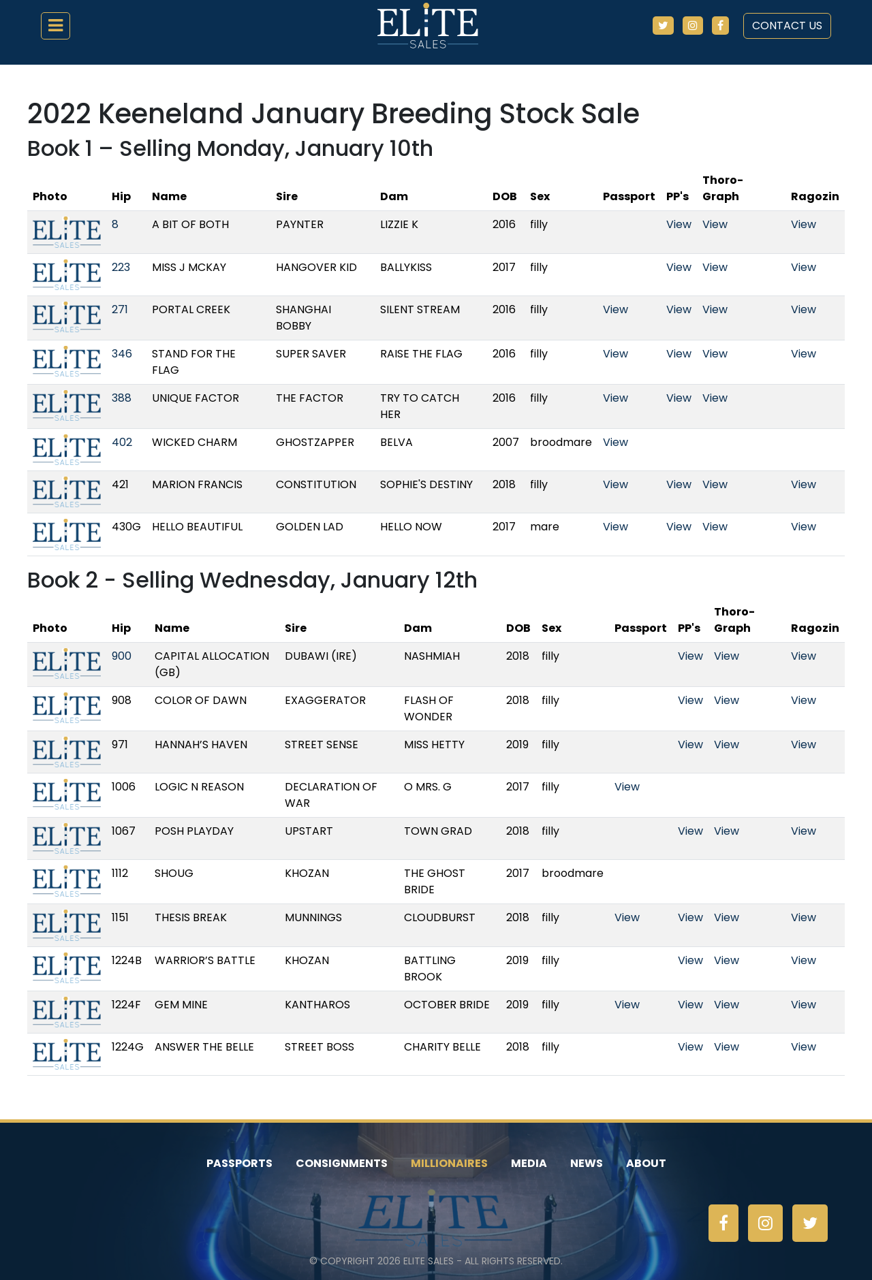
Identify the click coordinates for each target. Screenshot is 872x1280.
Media (529, 1163)
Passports (239, 1163)
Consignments (342, 1163)
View (678, 224)
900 (121, 656)
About (646, 1163)
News (586, 1163)
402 (122, 442)
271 (120, 309)
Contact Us (787, 25)
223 (121, 267)
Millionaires (449, 1163)
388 (121, 398)
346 (122, 354)
